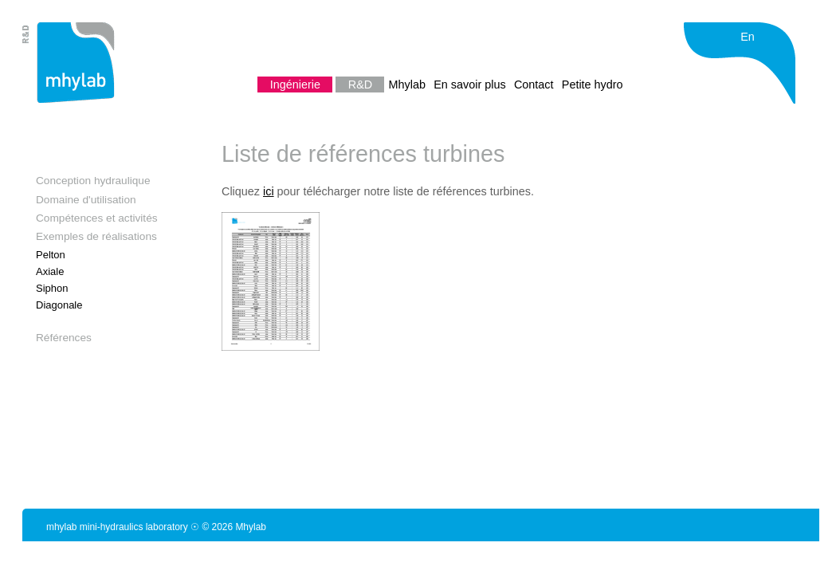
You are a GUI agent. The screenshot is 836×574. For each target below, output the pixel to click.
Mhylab (409, 84)
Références (64, 338)
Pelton (50, 255)
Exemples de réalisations (96, 236)
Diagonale (59, 305)
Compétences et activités (97, 218)
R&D (361, 84)
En (747, 36)
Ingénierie (297, 84)
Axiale (50, 271)
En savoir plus (471, 84)
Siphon (52, 288)
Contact (535, 84)
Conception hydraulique (93, 181)
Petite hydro (592, 84)
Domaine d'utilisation (86, 200)
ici (268, 191)
